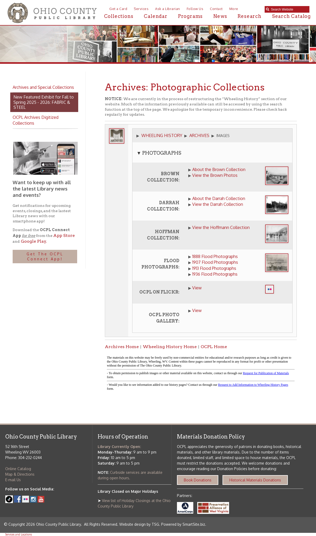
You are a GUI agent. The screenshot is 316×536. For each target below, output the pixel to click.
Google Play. (33, 241)
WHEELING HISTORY (161, 135)
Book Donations (197, 480)
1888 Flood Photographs (215, 256)
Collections (119, 16)
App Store (64, 235)
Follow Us (195, 9)
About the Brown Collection (218, 169)
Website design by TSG (139, 524)
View (197, 287)
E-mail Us (13, 479)
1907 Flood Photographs (215, 262)
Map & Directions (19, 474)
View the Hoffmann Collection (221, 227)
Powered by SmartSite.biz (183, 524)
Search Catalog (291, 16)
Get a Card (118, 9)
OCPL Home (214, 346)
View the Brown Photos (215, 175)
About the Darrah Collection (218, 198)
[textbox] (288, 9)
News (220, 16)
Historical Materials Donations (255, 480)
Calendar (155, 16)
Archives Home (122, 346)
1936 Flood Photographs (215, 274)
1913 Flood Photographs (214, 268)
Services (141, 9)
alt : (201, 373)
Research (249, 16)
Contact (216, 9)
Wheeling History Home (170, 346)
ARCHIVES (199, 135)
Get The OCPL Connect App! (45, 256)
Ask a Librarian (167, 9)
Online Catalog (18, 468)
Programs (190, 16)
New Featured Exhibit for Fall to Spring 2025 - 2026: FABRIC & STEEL (43, 102)
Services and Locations (18, 534)
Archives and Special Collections (43, 87)
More (233, 9)
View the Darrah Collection (217, 204)
